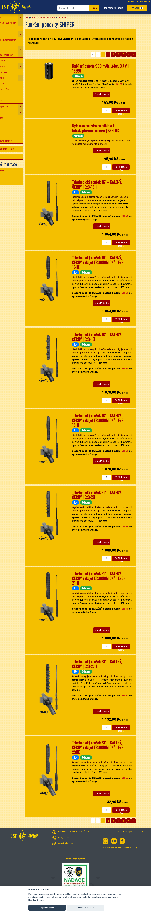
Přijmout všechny (47, 908)
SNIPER (76, 17)
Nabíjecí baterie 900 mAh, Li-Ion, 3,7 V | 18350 (114, 68)
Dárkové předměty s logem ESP (14, 140)
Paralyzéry (5, 34)
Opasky (4, 94)
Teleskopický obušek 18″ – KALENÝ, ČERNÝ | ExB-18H (110, 337)
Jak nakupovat (7, 176)
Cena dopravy (6, 182)
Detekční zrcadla (8, 123)
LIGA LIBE (5, 156)
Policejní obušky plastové (11, 106)
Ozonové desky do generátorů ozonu (16, 148)
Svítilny (4, 49)
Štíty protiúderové (9, 117)
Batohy (4, 129)
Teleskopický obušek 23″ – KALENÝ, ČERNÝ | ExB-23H (111, 664)
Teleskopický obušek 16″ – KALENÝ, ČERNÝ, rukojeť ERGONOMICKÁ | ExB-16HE (112, 262)
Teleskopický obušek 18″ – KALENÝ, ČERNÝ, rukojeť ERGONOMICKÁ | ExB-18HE (112, 420)
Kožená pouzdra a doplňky (12, 89)
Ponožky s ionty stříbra (57, 17)
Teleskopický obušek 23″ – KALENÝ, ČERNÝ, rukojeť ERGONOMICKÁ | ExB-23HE (112, 747)
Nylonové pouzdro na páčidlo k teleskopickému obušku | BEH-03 (109, 128)
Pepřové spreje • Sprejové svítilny (15, 22)
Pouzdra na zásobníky (10, 66)
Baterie (4, 134)
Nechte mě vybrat (36, 900)
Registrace (133, 1)
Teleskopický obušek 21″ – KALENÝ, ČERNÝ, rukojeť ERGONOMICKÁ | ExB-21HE (112, 578)
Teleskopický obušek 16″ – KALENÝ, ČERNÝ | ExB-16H (111, 184)
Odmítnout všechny (86, 908)
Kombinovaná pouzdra (10, 77)
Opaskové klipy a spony (10, 83)
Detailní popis (116, 94)
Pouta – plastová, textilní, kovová (15, 54)
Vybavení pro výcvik (9, 100)
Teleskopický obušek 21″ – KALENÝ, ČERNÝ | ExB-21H (110, 495)
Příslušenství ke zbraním (11, 72)
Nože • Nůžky (6, 28)
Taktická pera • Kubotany (11, 60)
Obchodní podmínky (9, 170)
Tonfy (3, 112)
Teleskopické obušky (9, 17)
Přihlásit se (145, 1)
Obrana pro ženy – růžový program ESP (16, 41)
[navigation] (34, 17)
